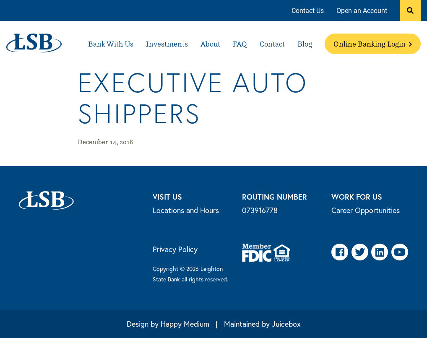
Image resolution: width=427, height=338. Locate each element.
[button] (410, 10)
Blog (304, 44)
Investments (167, 44)
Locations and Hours (186, 210)
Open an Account (361, 10)
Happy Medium (185, 324)
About (210, 44)
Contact (272, 44)
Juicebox (286, 324)
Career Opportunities (365, 210)
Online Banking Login (372, 44)
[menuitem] (308, 10)
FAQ (240, 44)
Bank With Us (110, 44)
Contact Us (308, 10)
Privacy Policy (175, 249)
